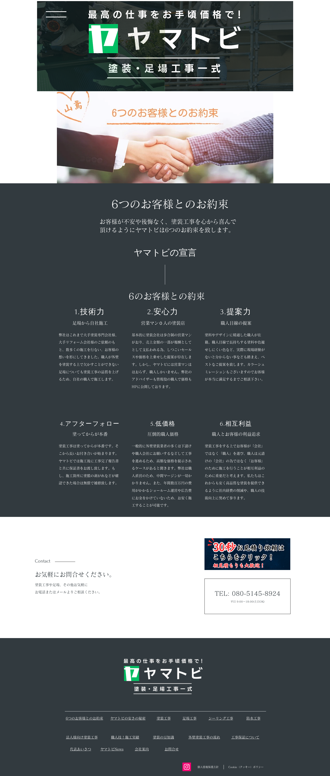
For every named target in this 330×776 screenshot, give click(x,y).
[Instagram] (186, 767)
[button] (56, 14)
